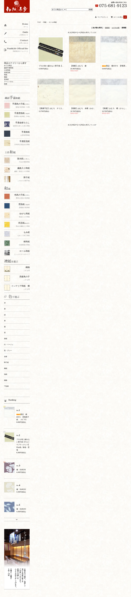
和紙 (44, 22)
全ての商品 (8, 65)
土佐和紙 (7, 70)
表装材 (6, 79)
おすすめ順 (115, 28)
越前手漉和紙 (8, 68)
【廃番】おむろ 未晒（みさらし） (84, 108)
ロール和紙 (53, 22)
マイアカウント (102, 17)
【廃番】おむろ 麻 (78, 66)
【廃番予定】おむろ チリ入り (51, 108)
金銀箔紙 (7, 72)
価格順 (107, 28)
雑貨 (5, 84)
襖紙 (5, 77)
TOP (39, 22)
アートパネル (8, 82)
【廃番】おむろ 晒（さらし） (114, 108)
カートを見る (120, 17)
